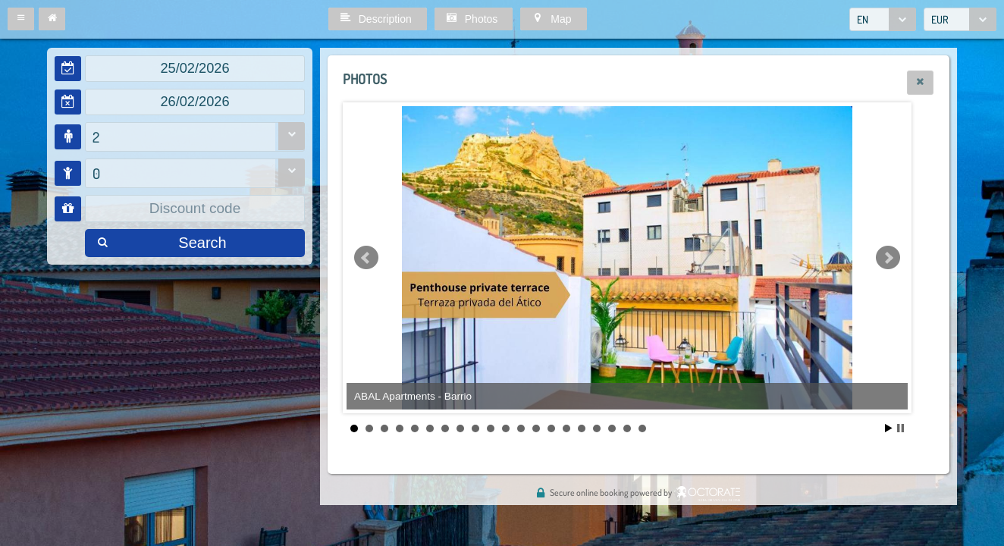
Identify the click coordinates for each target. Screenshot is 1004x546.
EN (862, 19)
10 (490, 428)
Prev (366, 258)
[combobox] (882, 19)
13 (536, 428)
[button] (21, 19)
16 (581, 428)
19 (627, 428)
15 (566, 428)
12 (521, 428)
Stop (900, 428)
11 (506, 428)
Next (888, 258)
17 (597, 428)
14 (551, 428)
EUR (940, 19)
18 (612, 428)
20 (642, 428)
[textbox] (195, 69)
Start (889, 428)
